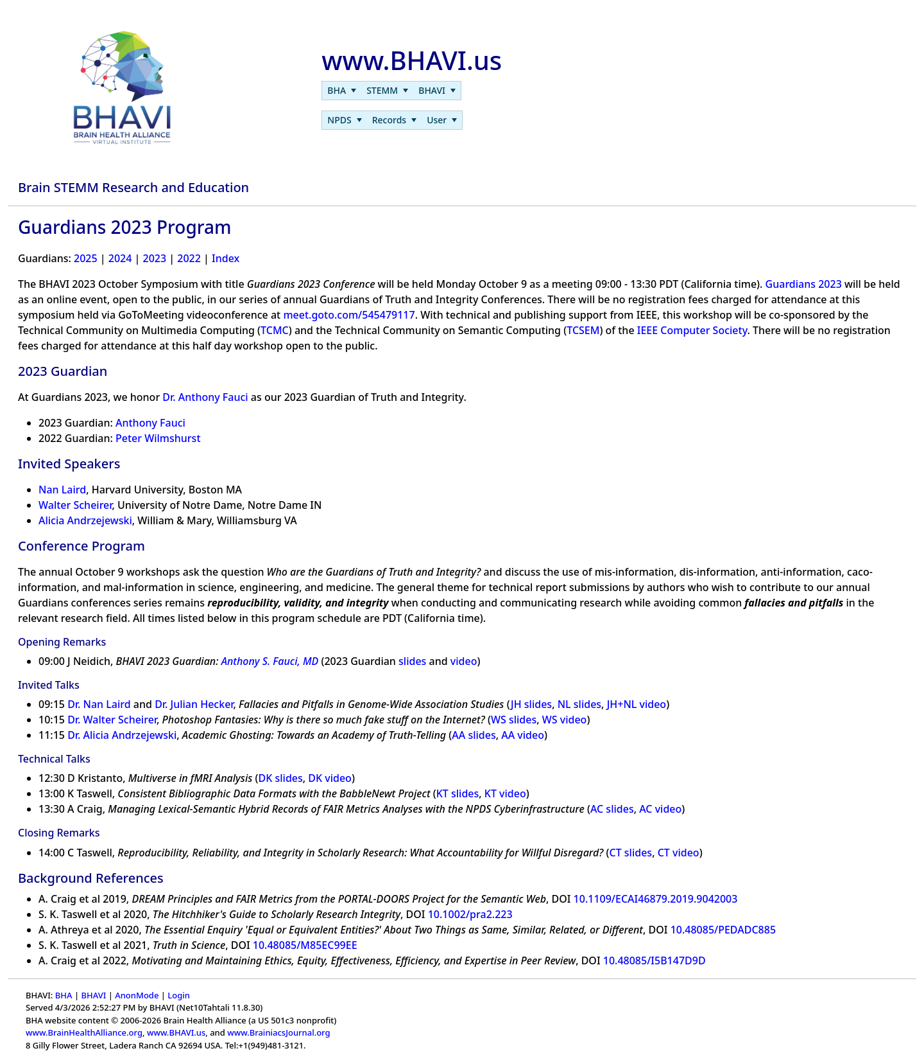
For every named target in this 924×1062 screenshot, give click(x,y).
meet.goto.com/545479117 (349, 315)
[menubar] (391, 90)
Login (178, 995)
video (463, 661)
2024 (120, 258)
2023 (155, 258)
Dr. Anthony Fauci (205, 397)
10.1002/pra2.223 (470, 914)
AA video (522, 735)
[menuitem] (341, 91)
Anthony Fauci (150, 423)
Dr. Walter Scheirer (112, 719)
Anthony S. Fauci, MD (270, 661)
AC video (660, 809)
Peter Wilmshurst (158, 438)
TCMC (275, 330)
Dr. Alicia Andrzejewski (121, 735)
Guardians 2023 (804, 284)
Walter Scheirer (75, 505)
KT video (505, 793)
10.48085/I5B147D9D (654, 960)
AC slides (612, 809)
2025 (86, 258)
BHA (64, 995)
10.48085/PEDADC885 (723, 930)
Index (225, 258)
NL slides (579, 704)
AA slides (473, 735)
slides (412, 661)
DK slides (281, 778)
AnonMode (136, 995)
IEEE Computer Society (692, 330)
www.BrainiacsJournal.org (278, 1032)
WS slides (513, 719)
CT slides (631, 852)
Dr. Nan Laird (99, 704)
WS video (564, 719)
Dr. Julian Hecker (194, 704)
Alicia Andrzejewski (85, 520)
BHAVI (93, 995)
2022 (189, 258)
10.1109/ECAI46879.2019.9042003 (656, 899)
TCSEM (583, 330)
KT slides (457, 793)
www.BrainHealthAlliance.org (84, 1032)
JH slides (531, 704)
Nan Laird (62, 489)
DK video (330, 778)
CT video (678, 852)
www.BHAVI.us (176, 1032)
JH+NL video (637, 704)
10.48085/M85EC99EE (305, 945)
